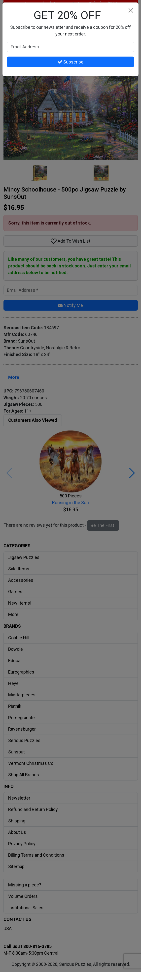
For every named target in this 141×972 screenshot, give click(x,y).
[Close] (130, 10)
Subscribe (70, 62)
